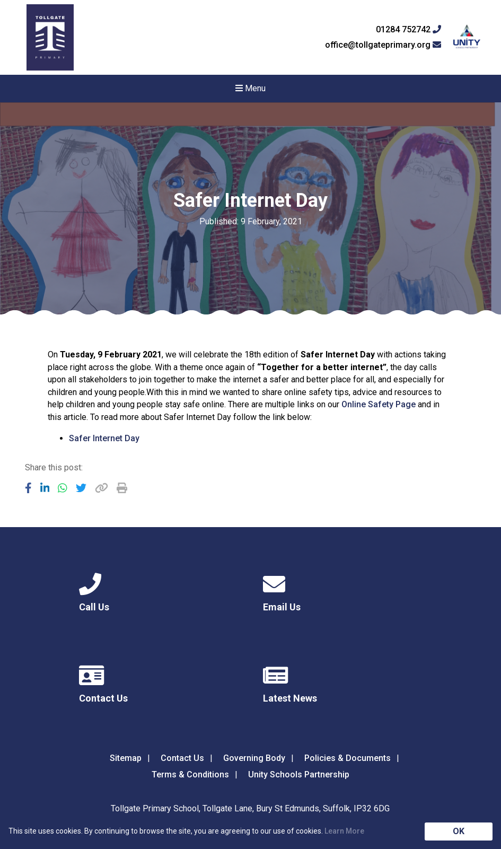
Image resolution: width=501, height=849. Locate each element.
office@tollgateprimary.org (383, 45)
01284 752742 (408, 29)
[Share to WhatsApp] (62, 488)
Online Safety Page (378, 404)
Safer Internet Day (104, 438)
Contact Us (182, 758)
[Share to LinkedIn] (45, 488)
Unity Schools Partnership (298, 774)
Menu (250, 88)
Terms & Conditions (190, 774)
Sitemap (126, 758)
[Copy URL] (101, 488)
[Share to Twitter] (81, 488)
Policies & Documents (347, 758)
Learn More (344, 831)
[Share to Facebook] (28, 488)
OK (458, 831)
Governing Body (254, 758)
